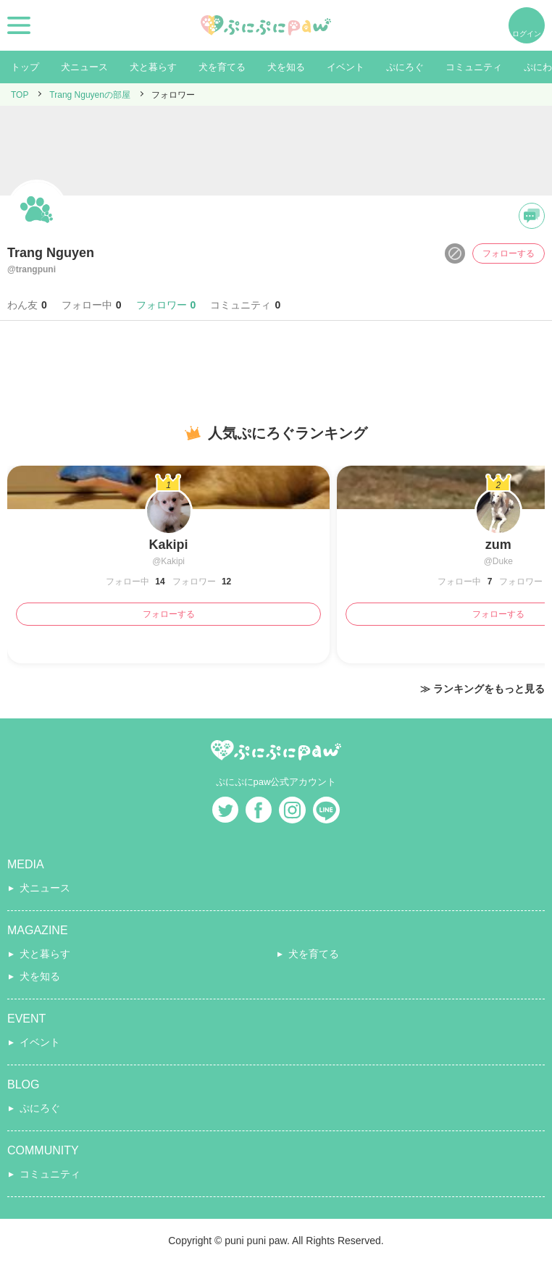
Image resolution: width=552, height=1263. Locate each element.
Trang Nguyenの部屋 (89, 95)
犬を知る (286, 67)
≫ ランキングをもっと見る (482, 689)
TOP (19, 95)
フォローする (508, 253)
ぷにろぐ (405, 67)
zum (498, 544)
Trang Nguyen (50, 253)
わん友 (27, 305)
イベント (345, 67)
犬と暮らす (153, 67)
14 (159, 581)
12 (225, 581)
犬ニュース (84, 67)
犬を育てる (222, 67)
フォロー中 (92, 305)
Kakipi (168, 544)
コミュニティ (474, 67)
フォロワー (166, 305)
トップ (25, 67)
